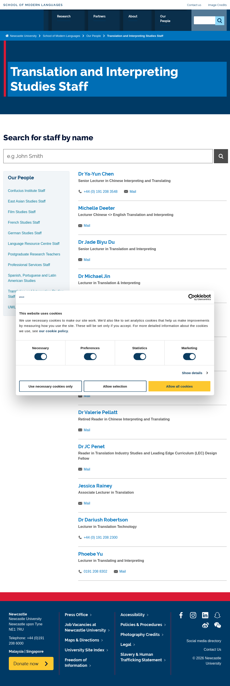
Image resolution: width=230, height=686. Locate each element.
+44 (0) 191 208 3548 (100, 191)
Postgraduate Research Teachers (34, 254)
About (153, 21)
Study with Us (58, 24)
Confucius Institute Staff (26, 191)
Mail (133, 191)
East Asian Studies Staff (26, 201)
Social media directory (204, 641)
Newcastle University (23, 41)
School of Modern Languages (33, 5)
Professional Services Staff (29, 265)
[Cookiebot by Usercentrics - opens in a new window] (191, 297)
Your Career (87, 24)
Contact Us (212, 649)
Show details (192, 373)
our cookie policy (53, 331)
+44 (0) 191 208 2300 (100, 537)
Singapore (35, 651)
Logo (23, 23)
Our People (175, 24)
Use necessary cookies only (50, 386)
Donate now (25, 663)
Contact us (194, 5)
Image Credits (217, 5)
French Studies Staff (24, 222)
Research (112, 21)
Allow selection (115, 386)
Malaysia (16, 651)
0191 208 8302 (95, 571)
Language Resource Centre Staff (33, 244)
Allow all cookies (179, 386)
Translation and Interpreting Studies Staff (135, 41)
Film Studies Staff (21, 212)
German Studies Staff (25, 233)
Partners (134, 21)
